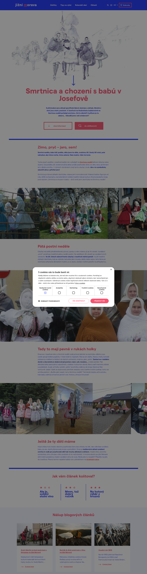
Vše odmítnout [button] (78, 301)
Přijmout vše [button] (99, 301)
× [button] (111, 269)
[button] (49, 301)
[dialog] (73, 287)
